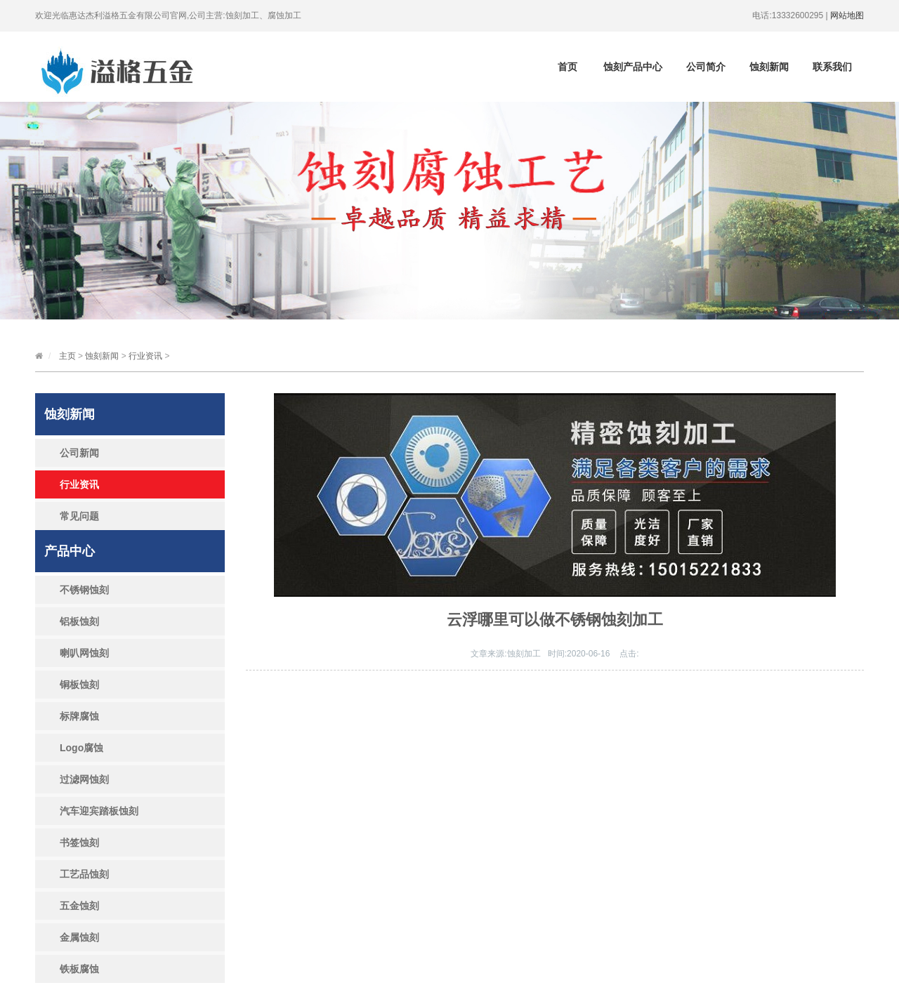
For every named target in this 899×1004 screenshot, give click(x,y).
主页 (67, 356)
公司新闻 (79, 452)
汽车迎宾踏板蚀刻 (99, 811)
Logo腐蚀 (81, 747)
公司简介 (706, 66)
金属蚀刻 (79, 937)
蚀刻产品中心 (632, 66)
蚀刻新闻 (769, 66)
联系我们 (832, 66)
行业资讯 (145, 356)
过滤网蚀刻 (84, 779)
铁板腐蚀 (79, 969)
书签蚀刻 (79, 842)
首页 (567, 66)
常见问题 (79, 516)
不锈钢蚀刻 (84, 589)
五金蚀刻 (79, 905)
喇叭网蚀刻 (84, 653)
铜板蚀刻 (79, 684)
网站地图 (847, 15)
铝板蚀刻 (79, 621)
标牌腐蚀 (79, 716)
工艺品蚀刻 (84, 874)
